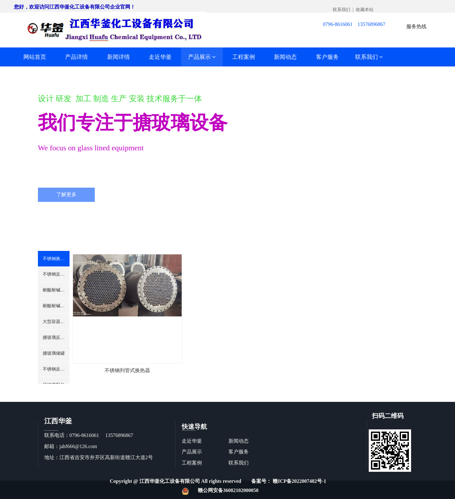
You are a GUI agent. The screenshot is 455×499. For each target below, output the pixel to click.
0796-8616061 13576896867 (354, 24)
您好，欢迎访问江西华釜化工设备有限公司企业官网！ (74, 6)
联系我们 (369, 57)
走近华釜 (160, 57)
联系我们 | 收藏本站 (353, 9)
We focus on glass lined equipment (91, 148)
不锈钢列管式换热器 (127, 370)
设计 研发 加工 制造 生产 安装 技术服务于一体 (120, 98)
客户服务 (327, 57)
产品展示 (202, 57)
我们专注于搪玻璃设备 (133, 122)
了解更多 (66, 194)
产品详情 (76, 57)
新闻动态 (285, 57)
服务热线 (416, 26)
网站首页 (34, 57)
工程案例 (243, 57)
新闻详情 (118, 57)
